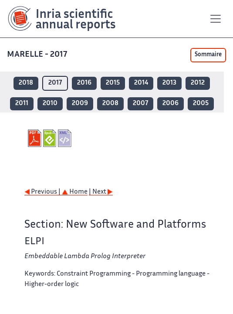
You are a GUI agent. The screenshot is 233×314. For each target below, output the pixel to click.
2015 (113, 83)
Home (75, 192)
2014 (141, 83)
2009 (80, 103)
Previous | (43, 192)
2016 (84, 83)
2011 (21, 103)
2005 (201, 103)
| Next (101, 192)
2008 (110, 103)
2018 (26, 83)
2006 (170, 103)
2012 (198, 83)
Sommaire (208, 55)
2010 (50, 103)
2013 (169, 83)
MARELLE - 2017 (38, 54)
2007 (140, 103)
